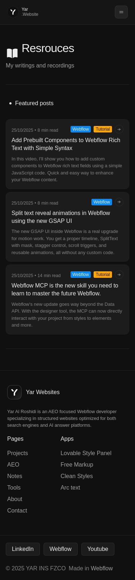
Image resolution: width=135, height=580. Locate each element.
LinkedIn (23, 549)
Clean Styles (76, 476)
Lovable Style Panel (85, 453)
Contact (17, 511)
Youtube (97, 549)
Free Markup (76, 465)
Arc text (70, 488)
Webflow (61, 549)
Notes (14, 476)
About (14, 499)
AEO (13, 465)
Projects (17, 453)
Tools (14, 488)
